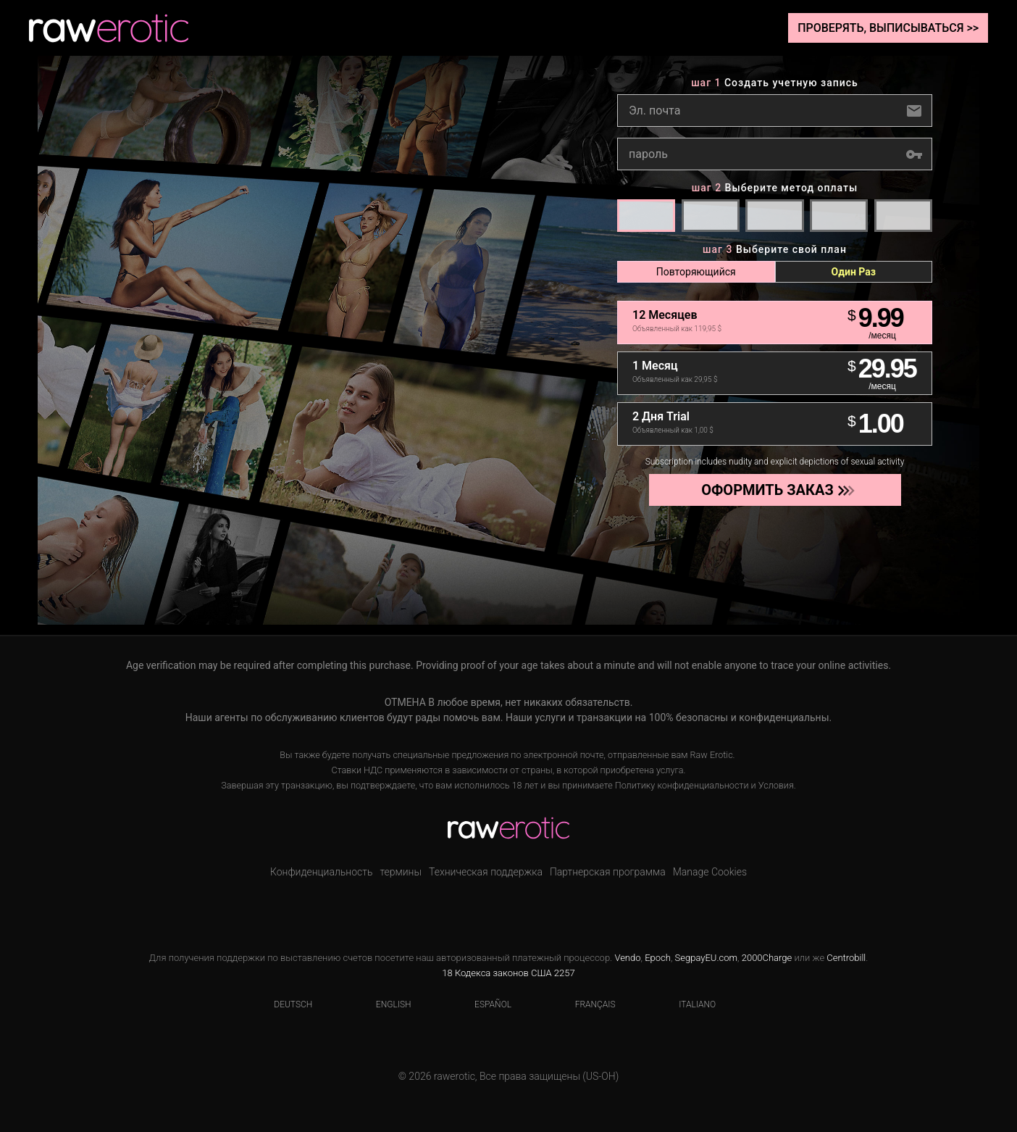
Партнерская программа (608, 872)
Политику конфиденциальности (682, 785)
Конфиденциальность (321, 872)
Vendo (627, 957)
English (384, 1004)
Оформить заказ (773, 490)
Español (483, 1004)
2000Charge (767, 957)
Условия (776, 785)
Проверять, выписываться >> (888, 28)
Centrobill (846, 957)
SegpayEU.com (706, 957)
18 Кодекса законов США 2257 (508, 972)
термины (401, 872)
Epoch (658, 957)
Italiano (688, 1004)
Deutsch (284, 1004)
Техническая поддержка (486, 872)
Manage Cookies (710, 872)
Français (586, 1004)
